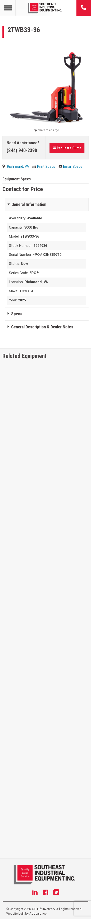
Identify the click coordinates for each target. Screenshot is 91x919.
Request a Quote (67, 148)
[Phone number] (84, 7)
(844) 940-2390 (22, 150)
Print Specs (46, 167)
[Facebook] (46, 893)
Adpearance (38, 913)
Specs (16, 313)
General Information (28, 204)
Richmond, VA (18, 167)
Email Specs (72, 167)
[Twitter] (56, 893)
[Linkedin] (35, 893)
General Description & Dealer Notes (42, 327)
